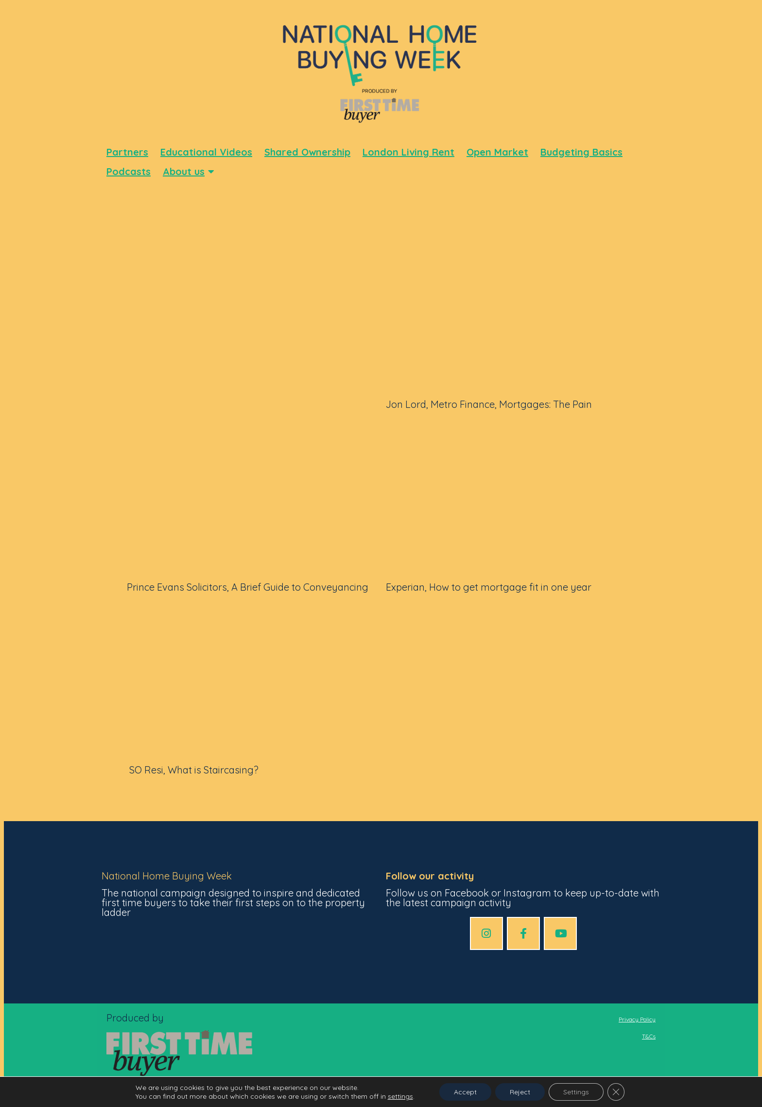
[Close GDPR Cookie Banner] (616, 1092)
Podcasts (128, 171)
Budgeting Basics (581, 152)
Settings (576, 1092)
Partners (127, 152)
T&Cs (649, 1036)
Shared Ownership (307, 152)
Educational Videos (206, 152)
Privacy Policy (637, 1019)
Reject (520, 1092)
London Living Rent (408, 152)
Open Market (497, 152)
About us (188, 171)
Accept (465, 1092)
